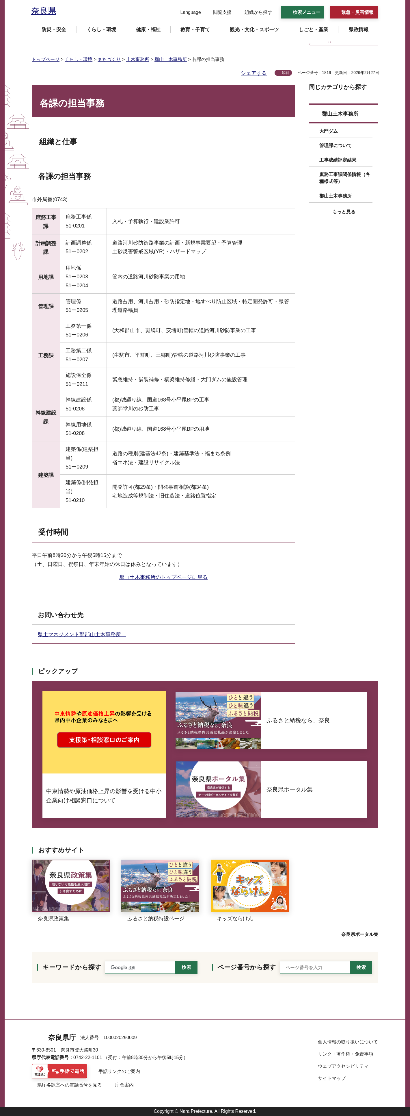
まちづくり (109, 59)
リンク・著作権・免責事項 (345, 1054)
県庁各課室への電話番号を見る (69, 1084)
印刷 (285, 73)
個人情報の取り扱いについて (348, 1041)
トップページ (45, 59)
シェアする (254, 73)
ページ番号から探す (246, 967)
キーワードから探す (71, 967)
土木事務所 (137, 59)
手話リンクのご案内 (119, 1071)
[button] (187, 12)
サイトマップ (332, 1078)
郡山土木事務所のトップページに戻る (163, 577)
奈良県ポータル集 (359, 934)
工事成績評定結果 (337, 160)
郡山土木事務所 (170, 59)
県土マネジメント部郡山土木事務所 (82, 634)
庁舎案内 (124, 1084)
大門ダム (328, 131)
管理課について (335, 145)
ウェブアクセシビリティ (343, 1066)
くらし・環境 (78, 59)
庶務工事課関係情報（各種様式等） (344, 178)
